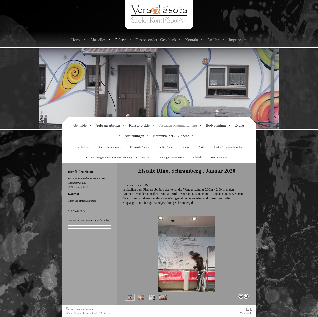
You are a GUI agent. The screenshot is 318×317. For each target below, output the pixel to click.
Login (249, 309)
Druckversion (75, 309)
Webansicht (246, 312)
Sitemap (90, 309)
